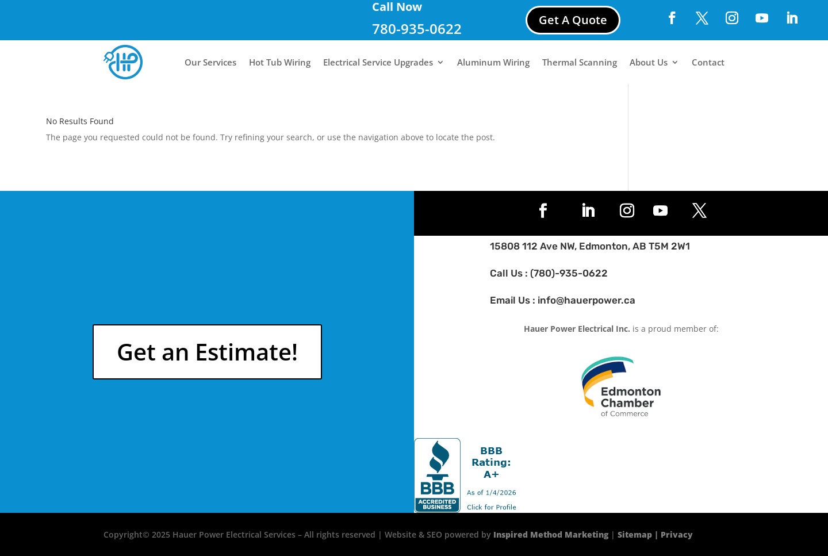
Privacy (677, 534)
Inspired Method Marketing (550, 534)
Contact (708, 62)
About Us (649, 62)
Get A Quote (573, 20)
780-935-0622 (417, 28)
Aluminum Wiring (493, 62)
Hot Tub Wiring (279, 62)
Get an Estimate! (207, 351)
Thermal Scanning (579, 62)
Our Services (210, 62)
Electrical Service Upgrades (378, 62)
